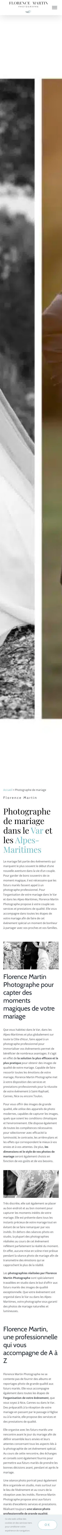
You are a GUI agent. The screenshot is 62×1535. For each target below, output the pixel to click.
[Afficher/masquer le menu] (54, 7)
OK (47, 1525)
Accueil (7, 790)
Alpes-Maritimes (22, 844)
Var (37, 830)
